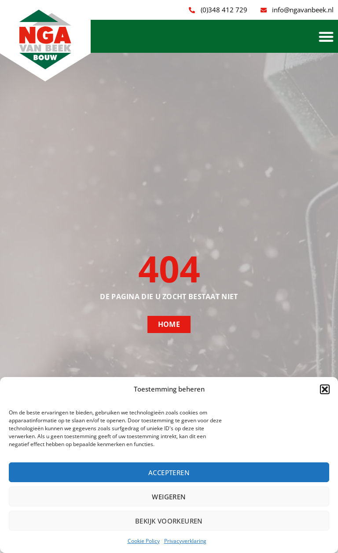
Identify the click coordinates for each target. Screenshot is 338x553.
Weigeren (169, 496)
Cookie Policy (144, 541)
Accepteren (169, 472)
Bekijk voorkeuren (169, 520)
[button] (324, 389)
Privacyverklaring (185, 541)
